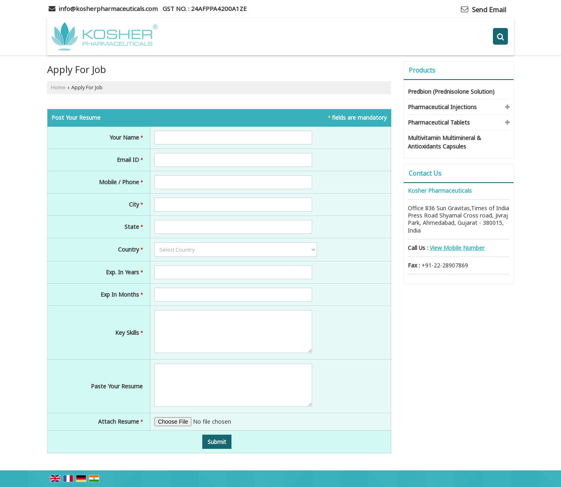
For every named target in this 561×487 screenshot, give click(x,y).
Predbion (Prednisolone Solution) (451, 91)
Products (422, 70)
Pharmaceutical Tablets (439, 122)
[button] (457, 248)
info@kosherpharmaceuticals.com (108, 8)
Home (58, 87)
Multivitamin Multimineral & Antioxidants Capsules (444, 142)
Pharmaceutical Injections (442, 107)
